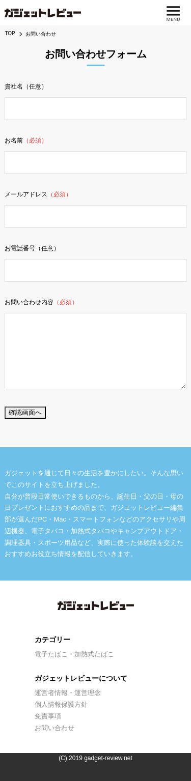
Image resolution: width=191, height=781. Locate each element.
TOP (10, 33)
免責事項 (48, 716)
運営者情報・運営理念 (68, 693)
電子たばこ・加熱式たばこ (74, 654)
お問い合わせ (54, 728)
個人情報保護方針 (61, 704)
